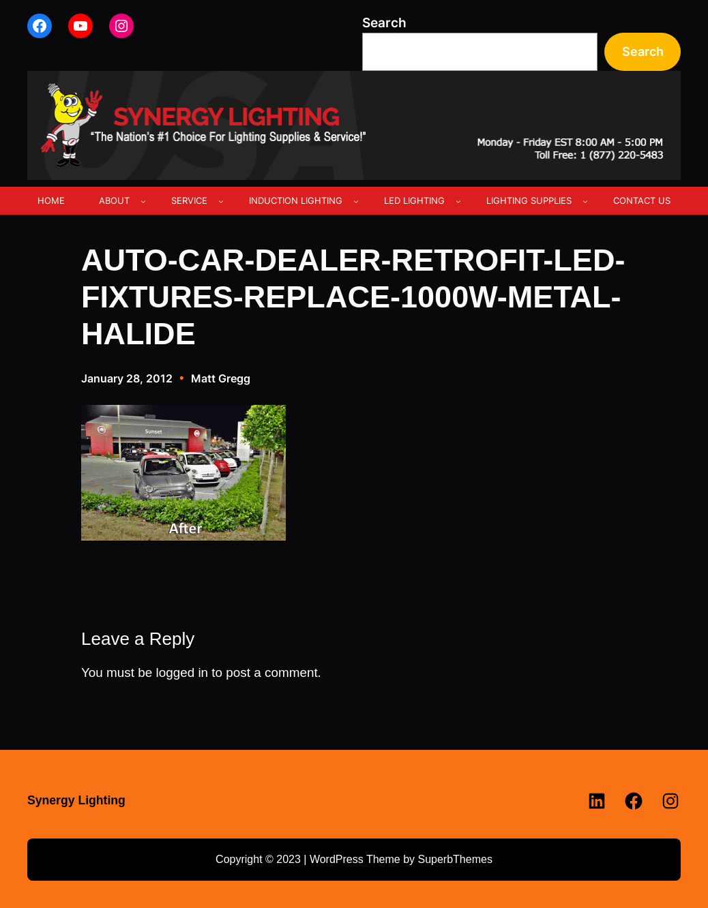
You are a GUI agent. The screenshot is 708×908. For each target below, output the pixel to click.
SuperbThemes (454, 859)
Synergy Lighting (76, 800)
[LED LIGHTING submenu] (458, 201)
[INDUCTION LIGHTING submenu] (356, 201)
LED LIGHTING (414, 200)
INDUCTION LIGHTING (295, 200)
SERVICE (189, 200)
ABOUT (114, 200)
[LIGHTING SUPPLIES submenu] (585, 201)
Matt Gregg (220, 378)
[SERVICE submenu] (221, 201)
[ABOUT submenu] (143, 201)
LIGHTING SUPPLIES (529, 200)
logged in (182, 672)
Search (384, 23)
